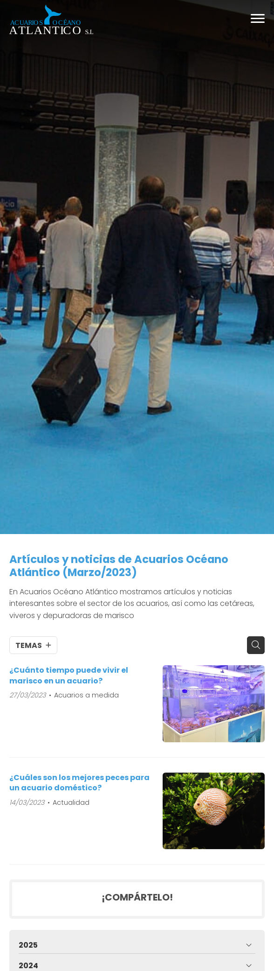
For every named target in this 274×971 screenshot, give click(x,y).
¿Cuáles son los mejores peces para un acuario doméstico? (79, 783)
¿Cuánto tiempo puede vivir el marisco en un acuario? (68, 675)
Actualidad (71, 802)
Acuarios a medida (86, 695)
